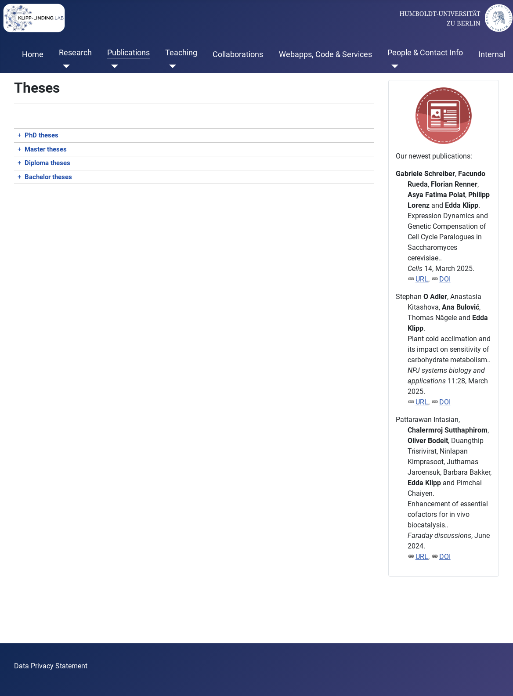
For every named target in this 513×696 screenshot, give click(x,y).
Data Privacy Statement (50, 666)
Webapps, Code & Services (325, 54)
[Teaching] (170, 66)
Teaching (181, 52)
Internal (491, 54)
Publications (128, 52)
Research (75, 52)
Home (32, 54)
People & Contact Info (425, 52)
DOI (445, 279)
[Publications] (112, 66)
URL (421, 279)
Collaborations (238, 54)
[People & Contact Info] (392, 66)
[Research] (64, 66)
